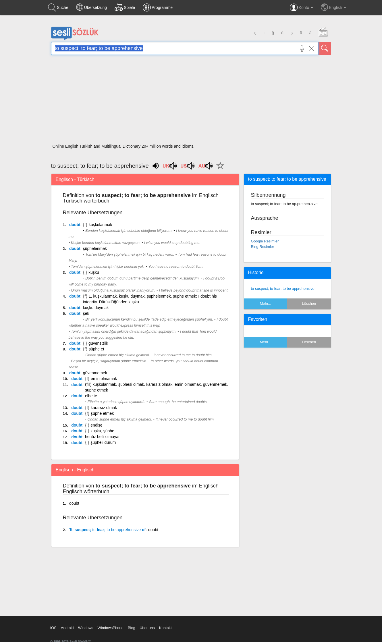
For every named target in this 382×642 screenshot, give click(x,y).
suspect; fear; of (107, 529)
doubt (74, 224)
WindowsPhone (110, 628)
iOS (53, 628)
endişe (96, 425)
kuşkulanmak (100, 224)
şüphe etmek (102, 413)
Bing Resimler (262, 246)
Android (67, 628)
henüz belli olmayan (103, 436)
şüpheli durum (103, 442)
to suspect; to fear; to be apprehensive (283, 288)
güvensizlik (98, 343)
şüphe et (96, 349)
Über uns (147, 628)
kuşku (93, 272)
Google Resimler (265, 241)
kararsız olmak (104, 407)
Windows (85, 628)
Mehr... (265, 303)
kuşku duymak (96, 307)
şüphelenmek (95, 248)
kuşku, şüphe (102, 431)
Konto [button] (301, 7)
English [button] (333, 7)
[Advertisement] (191, 101)
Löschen (309, 303)
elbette (91, 396)
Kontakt (165, 628)
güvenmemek (95, 373)
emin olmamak (104, 378)
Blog (131, 628)
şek (86, 313)
